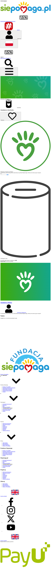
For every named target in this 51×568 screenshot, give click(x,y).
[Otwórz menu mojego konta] (10, 34)
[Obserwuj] (10, 116)
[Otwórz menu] (9, 71)
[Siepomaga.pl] (25, 12)
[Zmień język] (9, 43)
